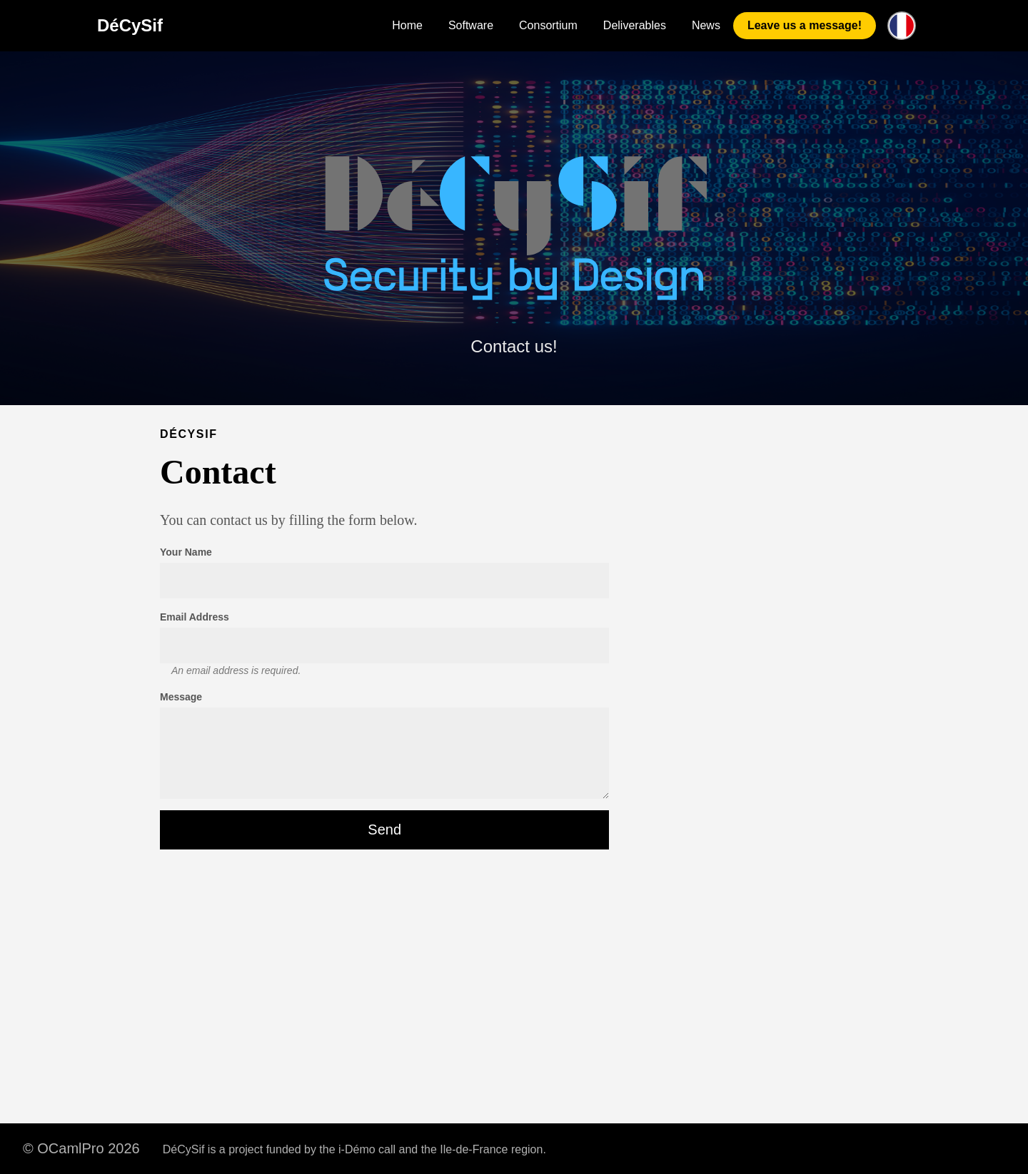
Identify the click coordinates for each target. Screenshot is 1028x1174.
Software (470, 25)
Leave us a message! (804, 25)
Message (181, 697)
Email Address (194, 617)
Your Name (186, 552)
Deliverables (634, 25)
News (706, 25)
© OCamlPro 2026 (81, 1148)
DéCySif (130, 25)
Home (407, 25)
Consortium (548, 25)
